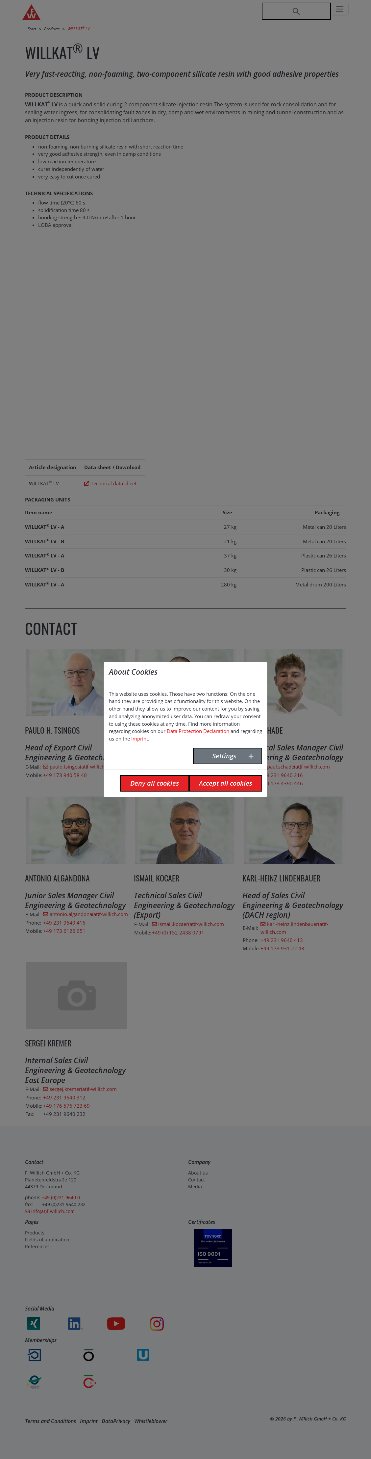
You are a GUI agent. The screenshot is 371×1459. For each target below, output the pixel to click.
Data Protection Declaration (198, 731)
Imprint (139, 738)
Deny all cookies (154, 783)
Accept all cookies (225, 783)
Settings (224, 755)
